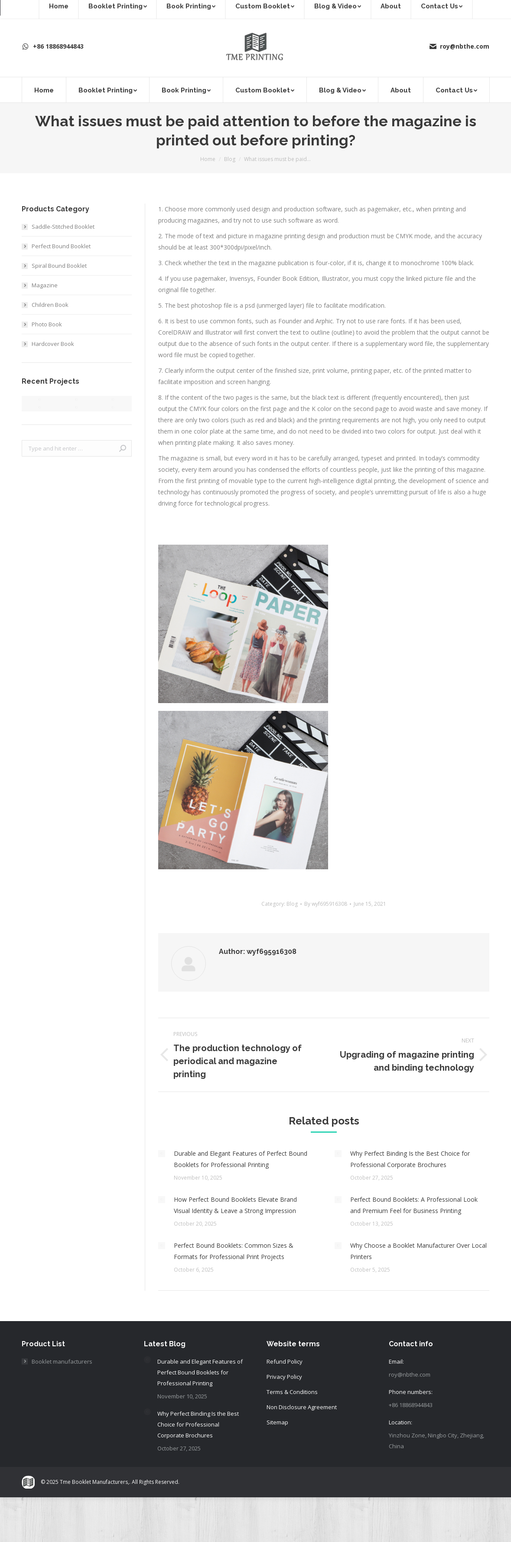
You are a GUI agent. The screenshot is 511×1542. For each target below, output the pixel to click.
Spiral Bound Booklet (59, 266)
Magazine (45, 285)
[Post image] (161, 1153)
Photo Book (47, 324)
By (325, 903)
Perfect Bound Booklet (61, 246)
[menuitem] (44, 89)
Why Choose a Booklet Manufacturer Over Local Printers (418, 1251)
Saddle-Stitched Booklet (63, 226)
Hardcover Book (53, 344)
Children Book (50, 305)
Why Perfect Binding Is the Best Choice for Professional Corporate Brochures (410, 1159)
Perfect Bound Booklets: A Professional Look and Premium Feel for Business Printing (414, 1205)
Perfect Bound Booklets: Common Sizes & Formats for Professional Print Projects (233, 1251)
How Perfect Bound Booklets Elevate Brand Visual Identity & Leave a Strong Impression (235, 1205)
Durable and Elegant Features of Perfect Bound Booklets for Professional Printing (240, 1159)
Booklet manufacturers (62, 1361)
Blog (292, 903)
